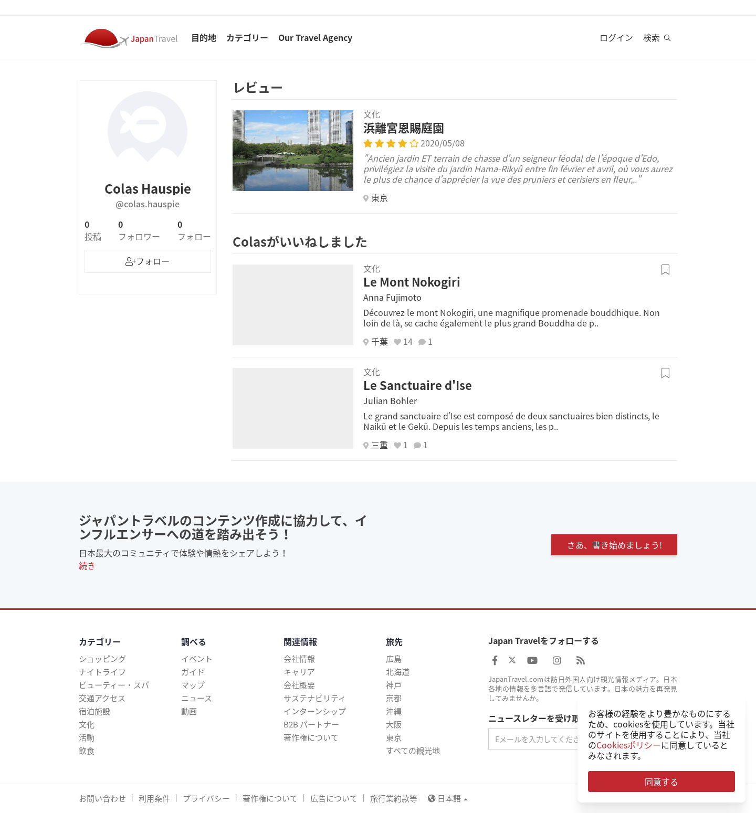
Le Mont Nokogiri (411, 281)
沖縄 (394, 711)
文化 (86, 724)
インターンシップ (315, 711)
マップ (193, 685)
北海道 (398, 672)
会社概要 (299, 685)
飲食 (86, 750)
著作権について (311, 737)
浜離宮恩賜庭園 (403, 127)
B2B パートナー (311, 724)
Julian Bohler (390, 400)
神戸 (394, 685)
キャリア (299, 672)
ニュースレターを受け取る (538, 718)
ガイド (193, 672)
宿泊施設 (94, 711)
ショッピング (102, 658)
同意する (661, 781)
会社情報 (299, 658)
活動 (86, 737)
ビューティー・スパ (114, 685)
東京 (394, 737)
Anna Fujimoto (392, 297)
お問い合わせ (102, 798)
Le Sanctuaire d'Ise (417, 385)
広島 (394, 658)
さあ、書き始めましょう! (614, 545)
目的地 (203, 37)
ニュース (196, 698)
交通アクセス (102, 698)
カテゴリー (247, 37)
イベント (197, 658)
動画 (189, 711)
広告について (334, 798)
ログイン (616, 37)
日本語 (448, 798)
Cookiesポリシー (628, 744)
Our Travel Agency (315, 37)
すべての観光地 (413, 750)
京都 (394, 698)
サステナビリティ (315, 698)
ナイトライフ (102, 672)
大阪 (394, 724)
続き (87, 565)
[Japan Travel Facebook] (494, 660)
